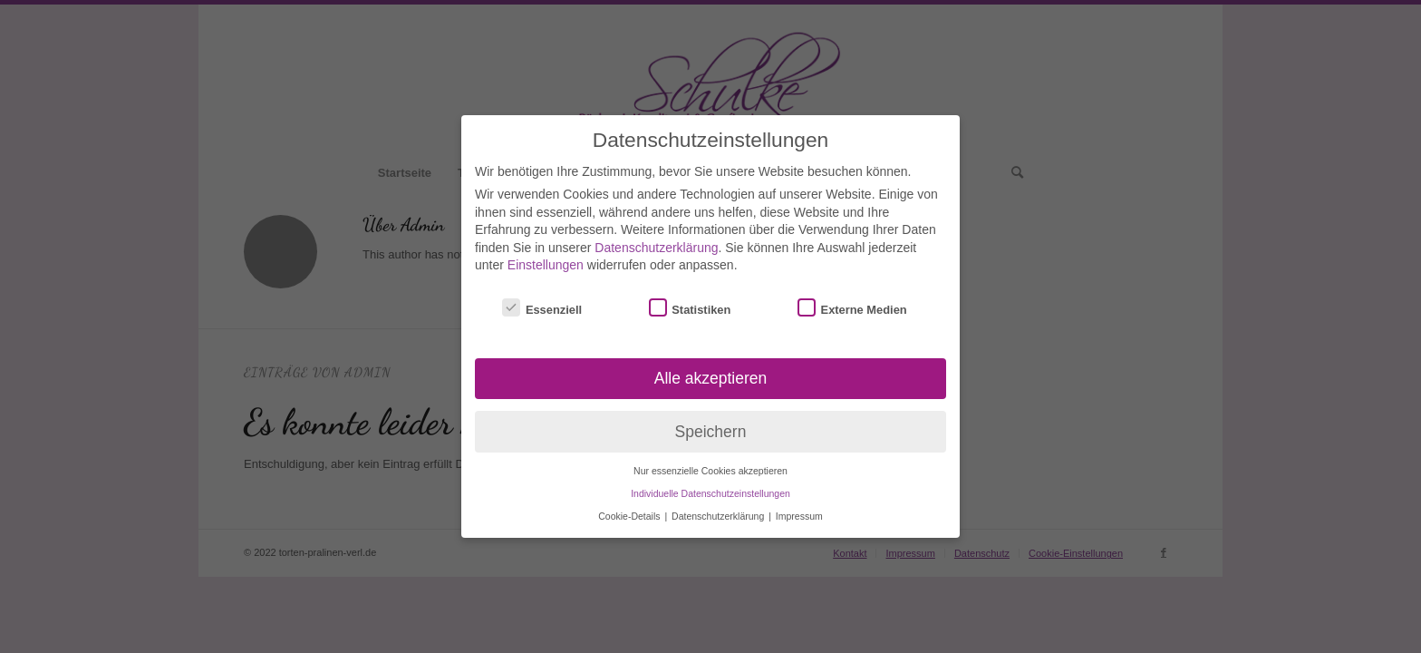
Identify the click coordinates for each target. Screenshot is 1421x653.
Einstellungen (546, 255)
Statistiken (690, 297)
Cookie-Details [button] (630, 505)
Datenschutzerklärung (656, 236)
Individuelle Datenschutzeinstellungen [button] (710, 483)
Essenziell (542, 297)
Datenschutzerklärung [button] (719, 505)
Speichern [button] (711, 421)
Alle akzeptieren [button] (711, 367)
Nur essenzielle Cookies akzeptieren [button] (710, 460)
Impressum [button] (799, 505)
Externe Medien (852, 297)
